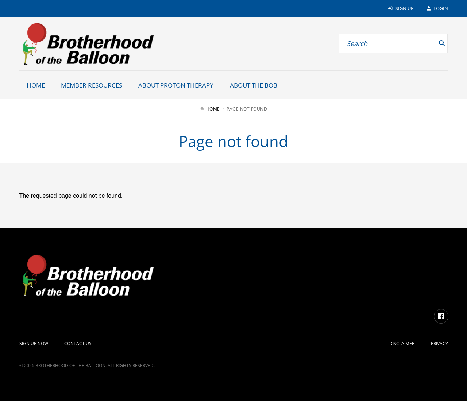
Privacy (439, 343)
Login (437, 8)
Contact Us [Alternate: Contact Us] (78, 343)
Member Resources (91, 85)
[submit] (433, 43)
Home (36, 85)
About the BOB (253, 85)
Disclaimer (401, 343)
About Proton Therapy (175, 85)
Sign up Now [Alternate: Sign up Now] (33, 343)
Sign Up (400, 8)
